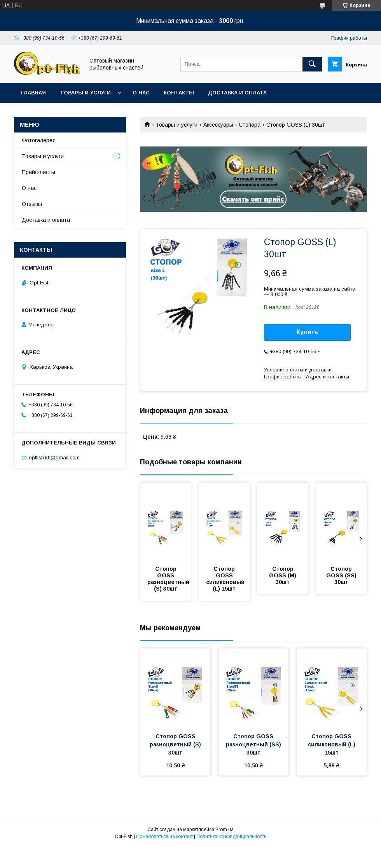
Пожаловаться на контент (164, 836)
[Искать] (312, 64)
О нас (141, 93)
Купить (307, 332)
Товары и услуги (85, 93)
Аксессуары (218, 125)
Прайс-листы (38, 172)
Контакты (179, 93)
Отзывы (32, 204)
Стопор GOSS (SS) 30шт (342, 575)
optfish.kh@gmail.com (54, 457)
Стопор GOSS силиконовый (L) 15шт (226, 579)
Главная (33, 93)
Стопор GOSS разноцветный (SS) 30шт (254, 744)
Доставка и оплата (237, 93)
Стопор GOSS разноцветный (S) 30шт (169, 579)
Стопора (249, 125)
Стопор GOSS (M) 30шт (283, 575)
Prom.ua (224, 829)
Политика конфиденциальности (231, 836)
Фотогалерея (39, 140)
